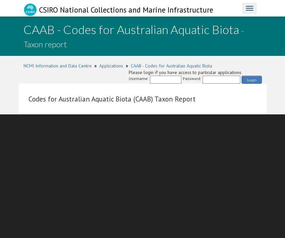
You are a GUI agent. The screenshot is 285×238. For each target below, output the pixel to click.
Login (252, 79)
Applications (111, 66)
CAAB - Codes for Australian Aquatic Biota (171, 66)
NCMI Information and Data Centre (58, 66)
